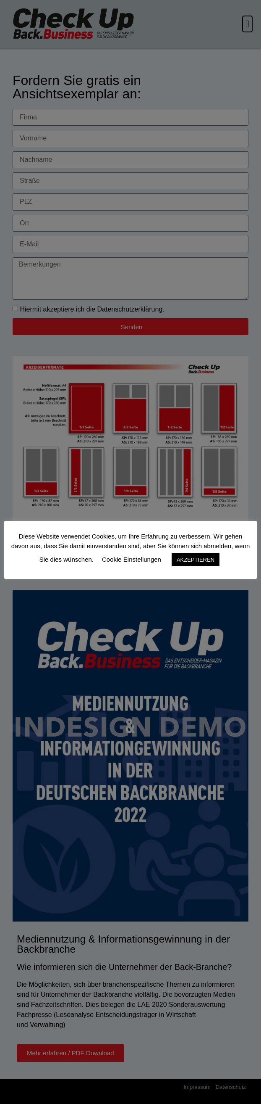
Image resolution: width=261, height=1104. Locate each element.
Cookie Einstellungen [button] (131, 559)
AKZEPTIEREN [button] (195, 560)
